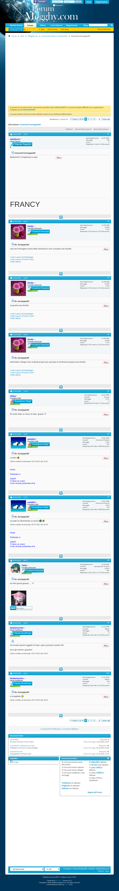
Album (42, 25)
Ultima (106, 119)
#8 (108, 560)
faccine (94, 765)
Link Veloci (65, 29)
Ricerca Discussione (100, 129)
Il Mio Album (15, 262)
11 (94, 119)
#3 (108, 278)
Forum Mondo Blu (80, 869)
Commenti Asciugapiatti (30, 124)
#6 (108, 434)
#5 (108, 391)
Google (16, 762)
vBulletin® (59, 881)
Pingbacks (66, 785)
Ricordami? (58, 5)
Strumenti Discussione (82, 129)
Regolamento (72, 25)
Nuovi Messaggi (15, 29)
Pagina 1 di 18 (78, 119)
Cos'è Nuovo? (57, 25)
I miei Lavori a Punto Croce (22, 259)
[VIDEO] (99, 773)
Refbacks (65, 788)
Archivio (91, 869)
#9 (108, 623)
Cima (107, 871)
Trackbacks (66, 783)
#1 (108, 134)
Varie (22, 36)
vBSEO (66, 885)
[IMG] (98, 767)
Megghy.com (32, 29)
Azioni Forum (53, 29)
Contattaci (67, 869)
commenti (14, 739)
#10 (108, 673)
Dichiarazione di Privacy (102, 870)
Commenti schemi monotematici (54, 36)
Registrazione (102, 2)
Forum (30, 25)
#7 (108, 497)
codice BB (94, 762)
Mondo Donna (16, 25)
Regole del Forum (95, 792)
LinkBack (68, 129)
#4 (108, 334)
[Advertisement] (32, 70)
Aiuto (88, 2)
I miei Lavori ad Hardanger (21, 257)
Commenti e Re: (16, 751)
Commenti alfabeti (70, 729)
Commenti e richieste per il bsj (22, 745)
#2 (108, 221)
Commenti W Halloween (51, 729)
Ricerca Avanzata (104, 29)
